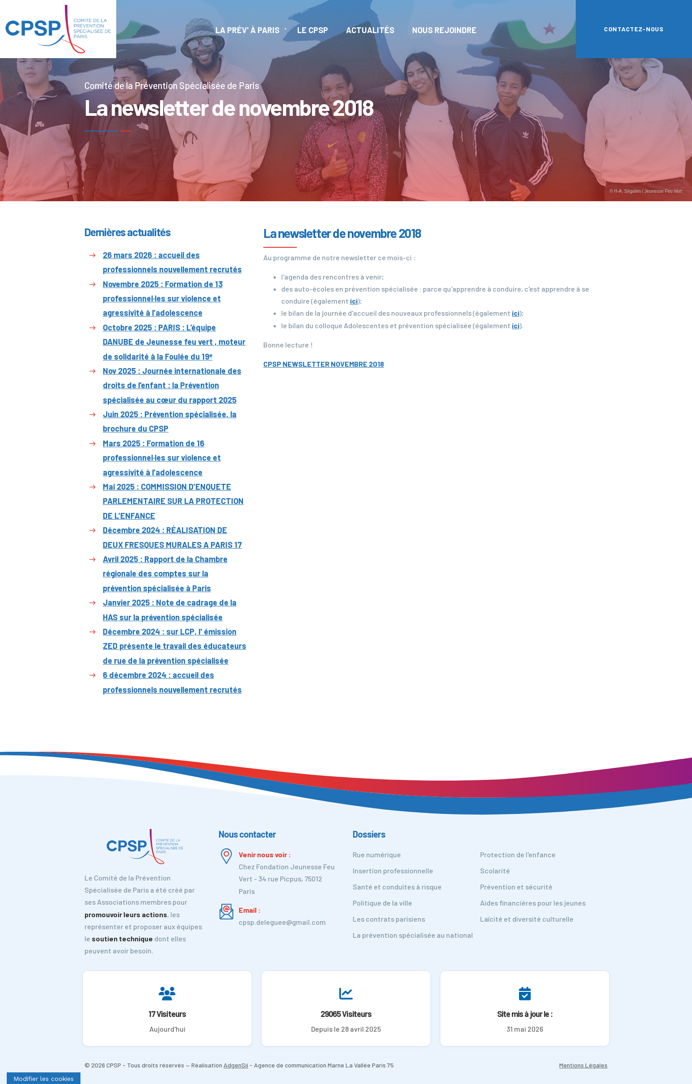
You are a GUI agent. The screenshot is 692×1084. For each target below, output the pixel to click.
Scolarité (495, 870)
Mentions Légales (583, 1065)
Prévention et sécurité (516, 886)
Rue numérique (377, 854)
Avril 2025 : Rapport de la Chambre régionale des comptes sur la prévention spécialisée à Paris (165, 573)
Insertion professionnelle (393, 870)
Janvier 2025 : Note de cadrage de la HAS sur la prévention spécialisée (169, 609)
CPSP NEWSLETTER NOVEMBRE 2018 (323, 364)
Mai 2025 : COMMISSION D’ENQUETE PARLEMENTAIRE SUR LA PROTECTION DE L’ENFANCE (173, 501)
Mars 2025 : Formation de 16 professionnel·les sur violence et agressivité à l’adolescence (162, 457)
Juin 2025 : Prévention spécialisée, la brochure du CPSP (169, 421)
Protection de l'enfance (518, 854)
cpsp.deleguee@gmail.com (282, 922)
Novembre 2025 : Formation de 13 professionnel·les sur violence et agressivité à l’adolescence (163, 298)
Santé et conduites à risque (397, 886)
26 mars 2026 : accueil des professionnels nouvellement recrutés (172, 262)
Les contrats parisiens (389, 919)
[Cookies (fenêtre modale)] (43, 1078)
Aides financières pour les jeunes (533, 902)
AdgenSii (236, 1065)
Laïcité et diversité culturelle (527, 919)
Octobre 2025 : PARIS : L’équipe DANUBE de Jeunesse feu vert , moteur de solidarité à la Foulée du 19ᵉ (174, 341)
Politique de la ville (382, 902)
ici (354, 300)
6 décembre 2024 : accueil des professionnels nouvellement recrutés (172, 682)
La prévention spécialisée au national (413, 935)
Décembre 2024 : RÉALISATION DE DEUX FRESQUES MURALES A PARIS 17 (172, 537)
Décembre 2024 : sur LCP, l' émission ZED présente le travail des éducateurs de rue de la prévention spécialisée (174, 646)
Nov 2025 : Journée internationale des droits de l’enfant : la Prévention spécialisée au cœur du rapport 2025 (172, 385)
